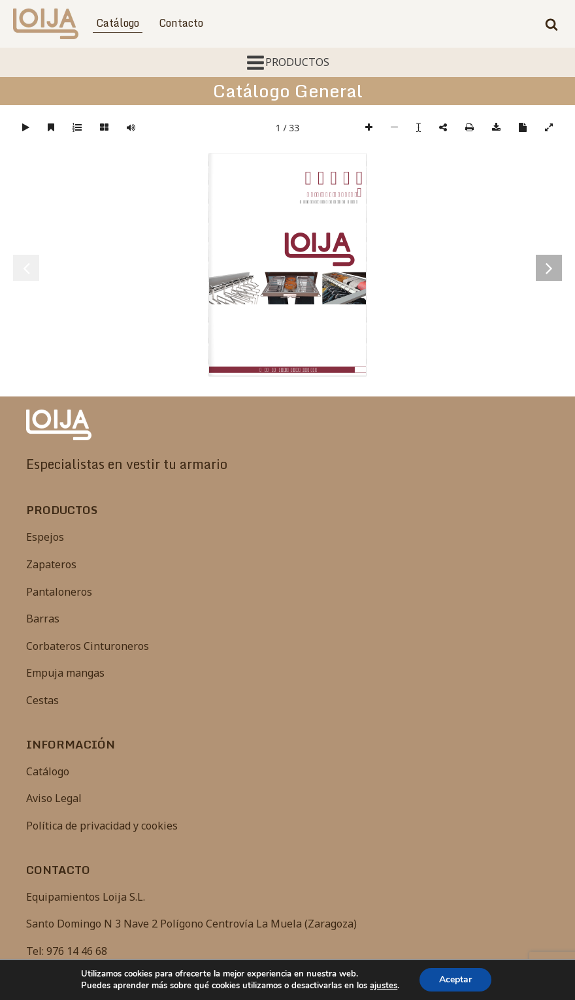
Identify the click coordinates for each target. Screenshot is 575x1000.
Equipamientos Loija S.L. (85, 897)
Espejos (45, 537)
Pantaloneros (59, 592)
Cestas (42, 700)
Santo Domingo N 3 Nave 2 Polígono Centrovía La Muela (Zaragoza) (191, 923)
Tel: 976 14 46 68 (66, 951)
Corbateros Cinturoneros (87, 646)
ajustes (383, 986)
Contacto (181, 23)
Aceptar (455, 979)
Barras (42, 618)
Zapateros (51, 564)
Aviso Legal (54, 798)
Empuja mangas (65, 673)
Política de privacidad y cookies (102, 825)
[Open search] (551, 24)
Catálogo (117, 23)
